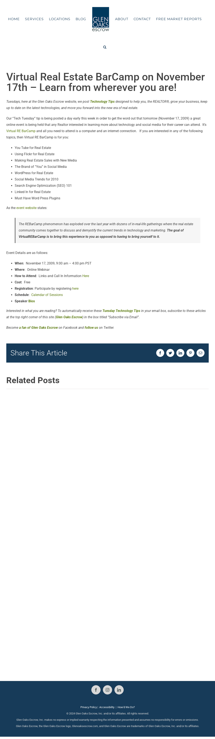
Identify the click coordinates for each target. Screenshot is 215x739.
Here (85, 276)
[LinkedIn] (119, 689)
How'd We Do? (126, 707)
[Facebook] (96, 689)
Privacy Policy (88, 707)
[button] (105, 47)
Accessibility (106, 707)
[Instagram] (107, 689)
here (75, 289)
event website (26, 208)
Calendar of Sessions (47, 295)
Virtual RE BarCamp (20, 131)
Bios (31, 301)
